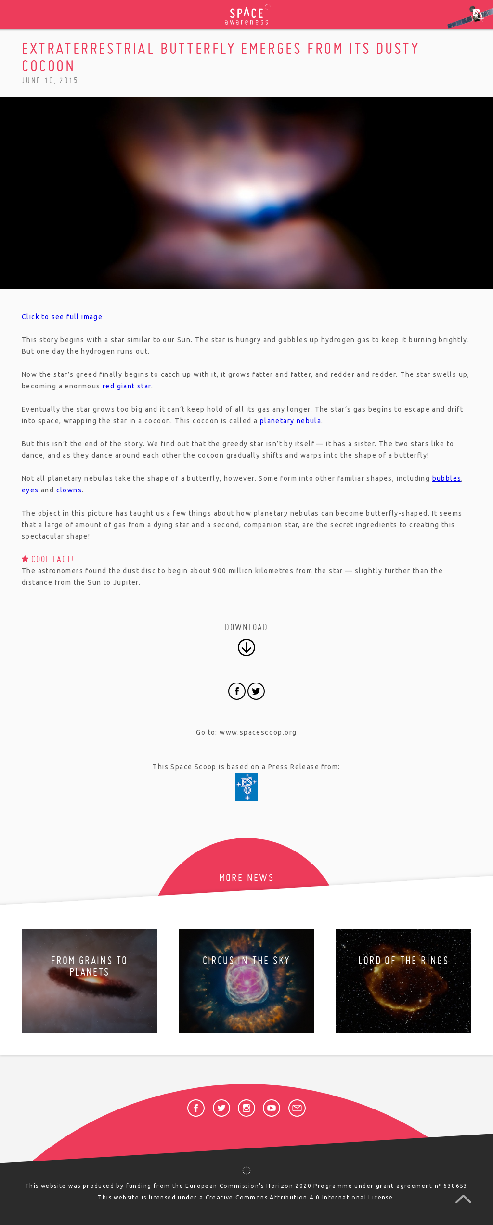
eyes (30, 490)
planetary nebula (290, 421)
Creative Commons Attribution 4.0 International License (299, 1197)
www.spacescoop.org (258, 732)
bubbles (447, 478)
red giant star (127, 386)
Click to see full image (62, 317)
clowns (69, 490)
